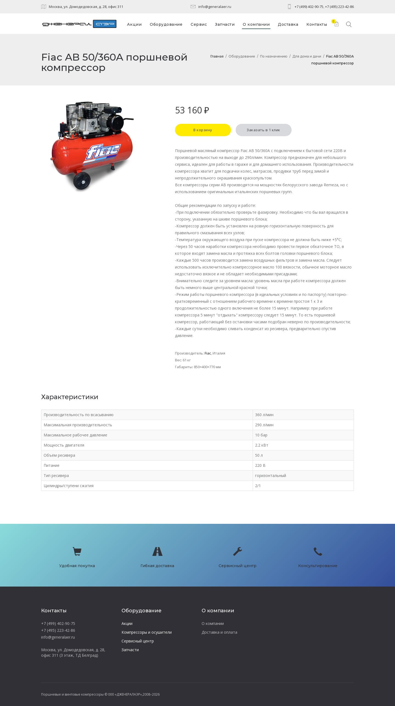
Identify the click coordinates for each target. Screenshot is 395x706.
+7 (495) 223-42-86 (339, 6)
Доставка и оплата (219, 632)
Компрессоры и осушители (147, 632)
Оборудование (241, 56)
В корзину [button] (202, 129)
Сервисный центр (138, 641)
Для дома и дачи (306, 56)
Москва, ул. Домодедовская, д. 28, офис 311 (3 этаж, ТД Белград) (73, 652)
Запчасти (130, 649)
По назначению (273, 56)
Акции (127, 623)
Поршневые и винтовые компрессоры (72, 694)
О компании (213, 623)
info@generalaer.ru (214, 6)
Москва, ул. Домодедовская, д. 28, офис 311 (86, 6)
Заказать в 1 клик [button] (263, 129)
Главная (217, 56)
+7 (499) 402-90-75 (309, 6)
